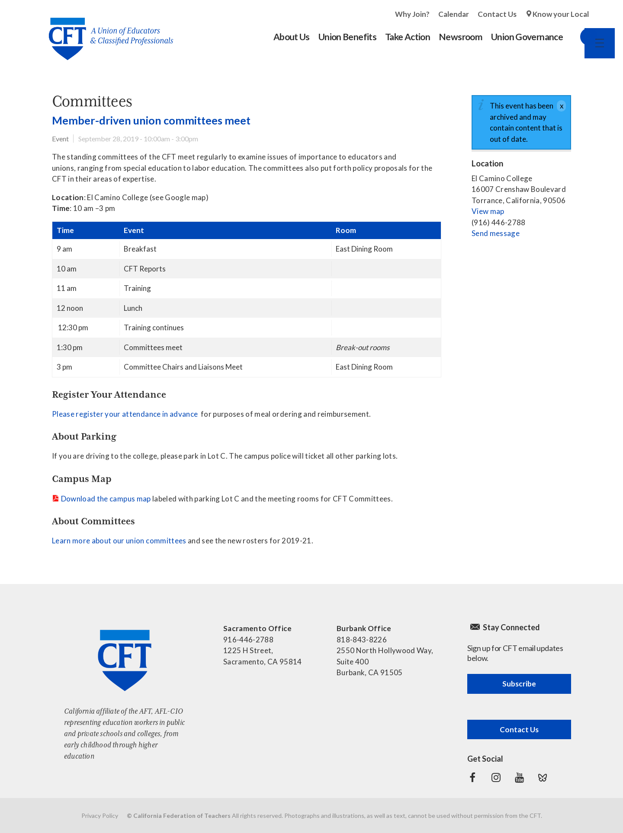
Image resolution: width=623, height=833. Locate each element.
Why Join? (412, 14)
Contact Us (497, 14)
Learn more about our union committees (120, 540)
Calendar (453, 14)
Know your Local (561, 14)
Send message (496, 233)
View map (488, 211)
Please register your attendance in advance (125, 413)
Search (580, 36)
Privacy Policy (99, 815)
